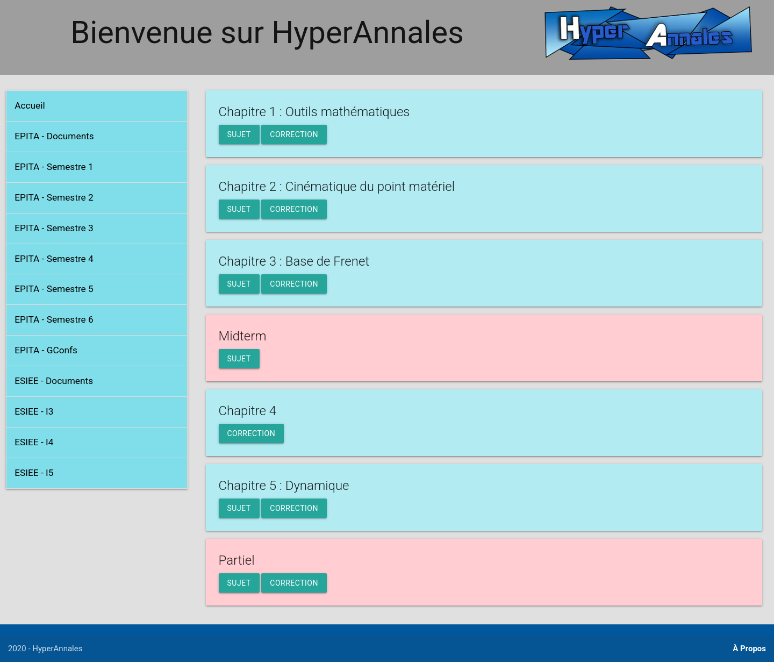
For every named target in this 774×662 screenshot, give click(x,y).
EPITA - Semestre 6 (54, 319)
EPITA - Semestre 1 (54, 166)
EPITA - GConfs (46, 350)
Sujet (239, 134)
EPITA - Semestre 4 (54, 258)
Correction (294, 134)
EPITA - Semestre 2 (54, 197)
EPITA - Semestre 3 (54, 228)
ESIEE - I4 (34, 442)
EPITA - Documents (54, 136)
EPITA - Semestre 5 (54, 288)
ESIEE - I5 (34, 472)
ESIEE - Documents (54, 380)
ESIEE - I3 (34, 411)
